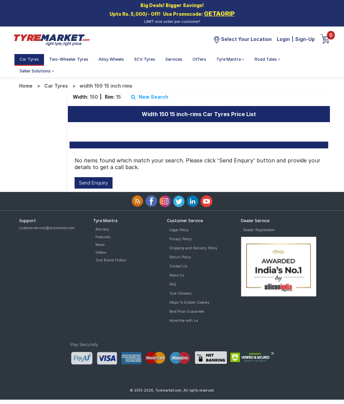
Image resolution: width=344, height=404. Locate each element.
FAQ (172, 284)
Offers (199, 59)
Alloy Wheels (111, 59)
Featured (102, 237)
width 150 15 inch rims (106, 86)
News (99, 245)
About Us (176, 275)
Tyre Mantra (230, 59)
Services (173, 59)
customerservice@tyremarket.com (47, 228)
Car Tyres (29, 59)
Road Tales (268, 59)
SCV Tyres (144, 59)
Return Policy (180, 257)
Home (26, 86)
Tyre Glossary (180, 293)
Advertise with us (183, 320)
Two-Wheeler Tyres (68, 59)
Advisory (102, 229)
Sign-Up (305, 39)
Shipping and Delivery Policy (193, 248)
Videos (100, 252)
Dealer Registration (259, 230)
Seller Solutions (36, 70)
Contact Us (178, 266)
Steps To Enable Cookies (189, 302)
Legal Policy (179, 230)
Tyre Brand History (110, 260)
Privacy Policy (180, 239)
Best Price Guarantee (186, 311)
